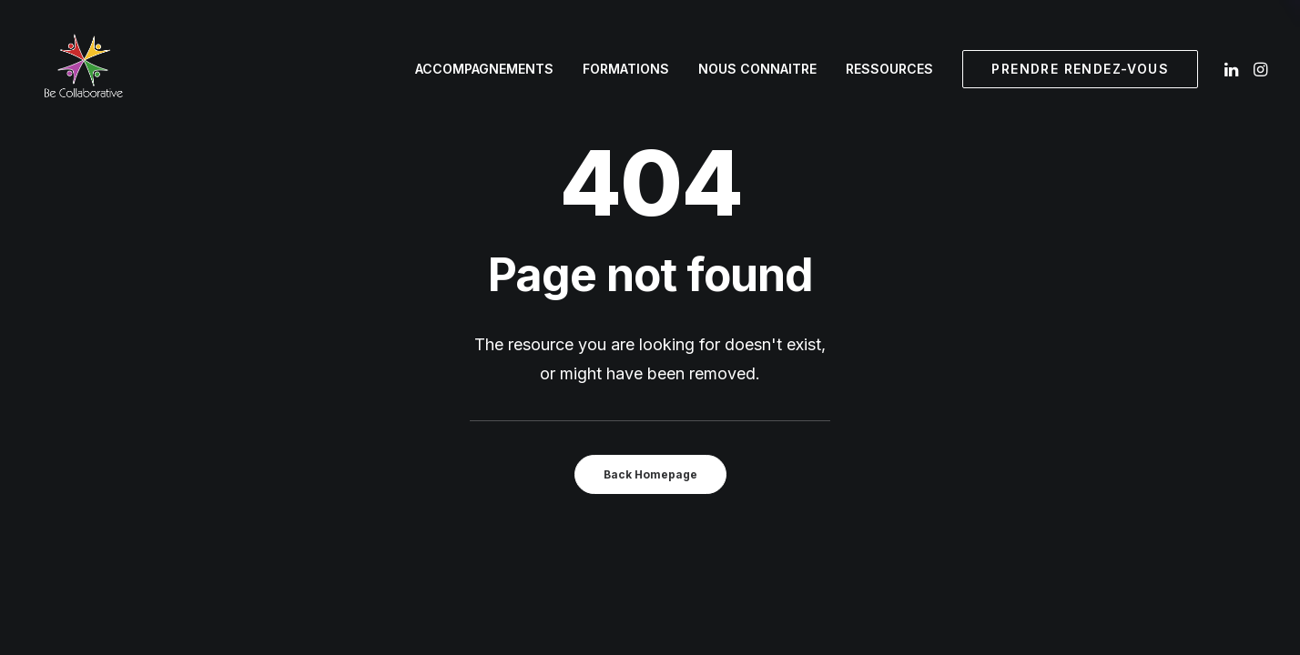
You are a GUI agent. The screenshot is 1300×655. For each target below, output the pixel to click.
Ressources (889, 68)
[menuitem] (484, 69)
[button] (1233, 69)
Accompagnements (484, 68)
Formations (626, 68)
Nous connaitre (757, 68)
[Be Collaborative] (83, 69)
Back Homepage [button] (650, 474)
